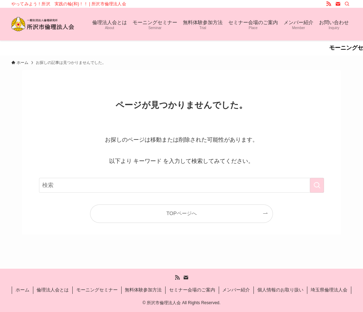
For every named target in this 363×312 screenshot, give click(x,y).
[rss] (328, 4)
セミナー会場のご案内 (192, 289)
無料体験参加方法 (143, 289)
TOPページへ (181, 213)
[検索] (347, 4)
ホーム (22, 289)
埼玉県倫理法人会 (329, 289)
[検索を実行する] (317, 185)
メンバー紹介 (236, 289)
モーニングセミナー (97, 289)
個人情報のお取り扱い (280, 289)
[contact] (337, 4)
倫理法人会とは (53, 289)
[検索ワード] (181, 185)
